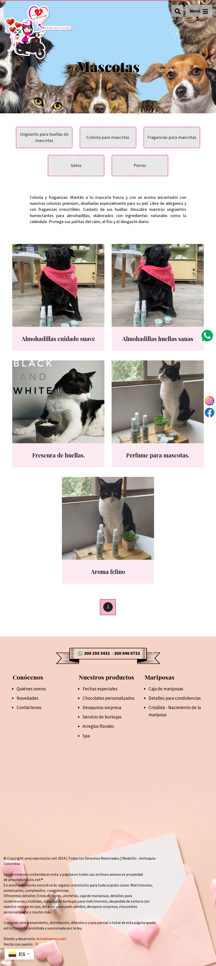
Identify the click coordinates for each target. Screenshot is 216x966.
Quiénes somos (31, 689)
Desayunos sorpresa (102, 708)
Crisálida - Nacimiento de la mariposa (175, 711)
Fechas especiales (100, 689)
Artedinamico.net (51, 939)
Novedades (27, 698)
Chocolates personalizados (108, 698)
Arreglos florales (98, 726)
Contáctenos (29, 708)
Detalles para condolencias (175, 698)
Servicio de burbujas (102, 717)
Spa (86, 736)
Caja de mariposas (166, 689)
